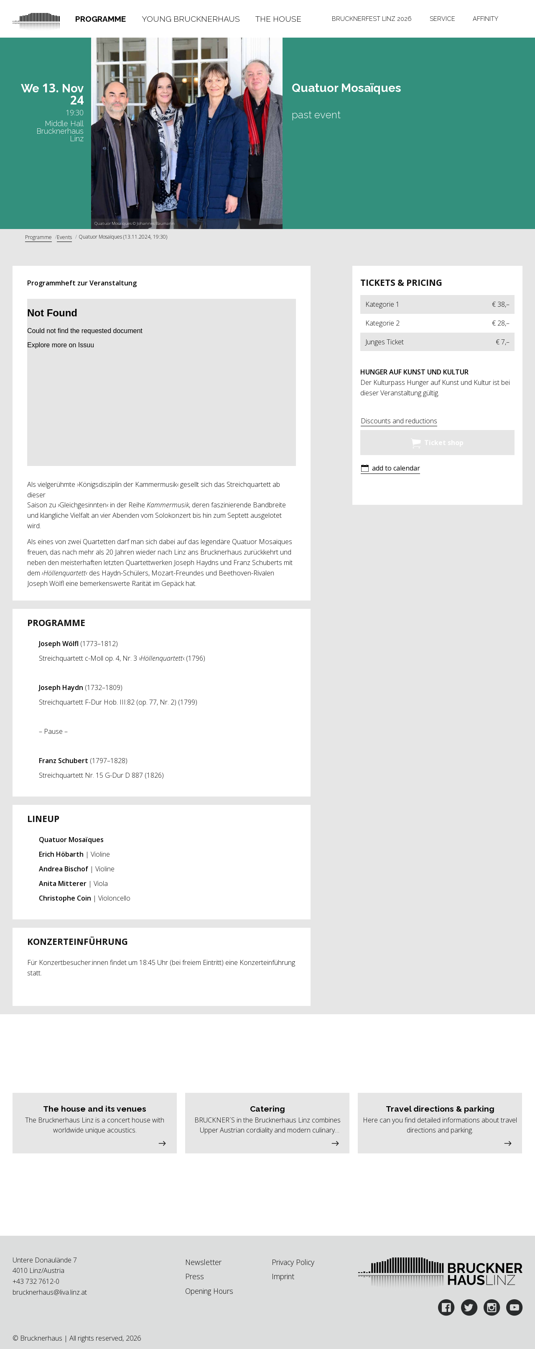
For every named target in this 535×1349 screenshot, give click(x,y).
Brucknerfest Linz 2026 (372, 18)
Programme (100, 18)
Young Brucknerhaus (191, 18)
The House (278, 18)
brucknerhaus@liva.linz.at (50, 1292)
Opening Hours (209, 1291)
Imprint (283, 1276)
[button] (390, 469)
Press (194, 1276)
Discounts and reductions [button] (399, 420)
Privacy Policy (293, 1262)
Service (442, 18)
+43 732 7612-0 (36, 1281)
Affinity (485, 18)
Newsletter (203, 1262)
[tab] (100, 19)
